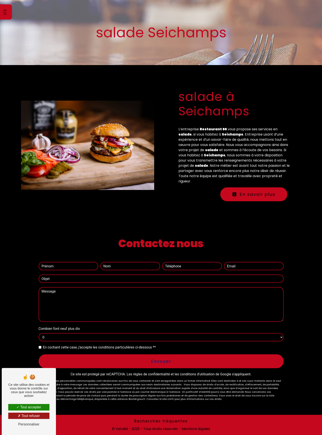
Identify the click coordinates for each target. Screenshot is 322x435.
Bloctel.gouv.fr (137, 399)
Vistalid (122, 428)
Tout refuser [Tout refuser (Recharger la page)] (29, 416)
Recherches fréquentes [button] (161, 421)
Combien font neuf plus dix (59, 329)
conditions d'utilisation (197, 374)
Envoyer (161, 361)
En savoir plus (253, 194)
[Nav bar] (6, 12)
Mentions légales (195, 428)
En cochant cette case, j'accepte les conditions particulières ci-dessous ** (99, 347)
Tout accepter (28, 407)
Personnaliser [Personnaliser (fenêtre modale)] (28, 424)
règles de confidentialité (151, 374)
